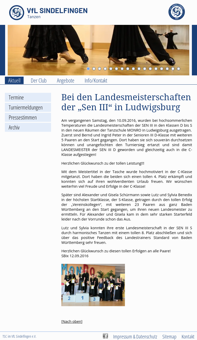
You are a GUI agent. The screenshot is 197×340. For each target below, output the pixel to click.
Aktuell (14, 80)
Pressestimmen (23, 117)
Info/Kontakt (96, 80)
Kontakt (188, 336)
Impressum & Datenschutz (135, 336)
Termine (16, 97)
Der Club (39, 80)
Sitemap (169, 336)
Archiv (14, 127)
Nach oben (72, 321)
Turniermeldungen (26, 107)
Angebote (65, 80)
